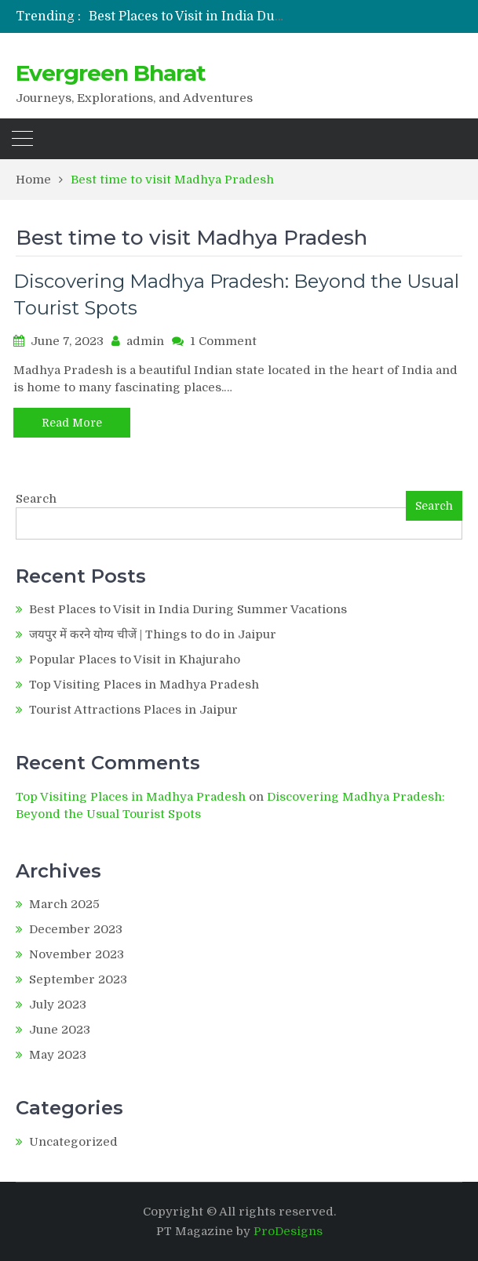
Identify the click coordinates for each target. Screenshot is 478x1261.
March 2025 (64, 904)
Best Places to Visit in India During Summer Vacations (255, 16)
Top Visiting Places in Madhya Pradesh (144, 685)
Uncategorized (73, 1142)
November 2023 (76, 954)
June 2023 (59, 1030)
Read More (72, 422)
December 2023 (75, 929)
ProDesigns (288, 1231)
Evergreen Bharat (111, 73)
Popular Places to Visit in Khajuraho (134, 659)
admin (145, 341)
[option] (186, 16)
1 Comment (223, 341)
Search (36, 499)
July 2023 (57, 1005)
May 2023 (57, 1055)
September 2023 (78, 979)
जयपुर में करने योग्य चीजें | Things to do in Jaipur (152, 634)
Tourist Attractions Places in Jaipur (133, 710)
